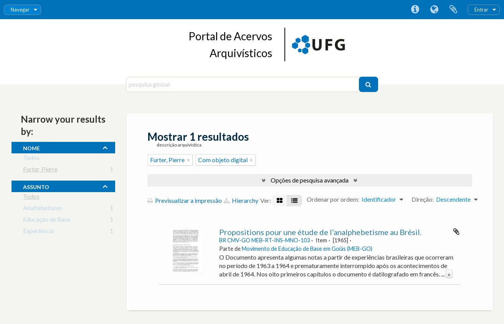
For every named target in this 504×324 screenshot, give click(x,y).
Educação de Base (46, 220)
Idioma (434, 9)
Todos (31, 159)
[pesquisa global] (243, 84)
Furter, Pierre (40, 170)
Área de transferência (453, 9)
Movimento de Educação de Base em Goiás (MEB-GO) (307, 248)
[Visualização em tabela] (294, 200)
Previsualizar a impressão (184, 200)
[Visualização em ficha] (279, 200)
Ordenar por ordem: (333, 199)
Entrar (481, 10)
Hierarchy (241, 200)
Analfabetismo (42, 209)
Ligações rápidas (415, 9)
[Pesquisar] (368, 84)
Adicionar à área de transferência (456, 231)
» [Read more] (449, 274)
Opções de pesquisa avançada (309, 180)
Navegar (20, 10)
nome (31, 147)
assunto (36, 186)
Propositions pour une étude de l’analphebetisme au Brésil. (320, 232)
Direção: (422, 199)
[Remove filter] (188, 160)
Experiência (38, 232)
